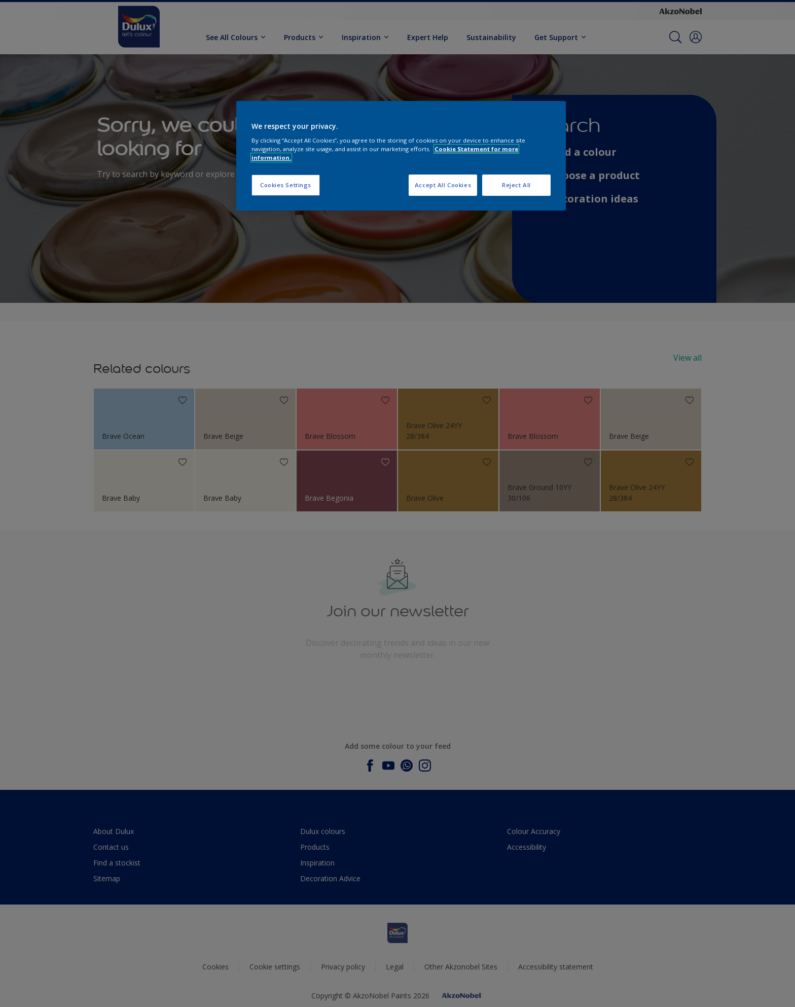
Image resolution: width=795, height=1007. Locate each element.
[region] (401, 156)
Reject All (516, 185)
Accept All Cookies (443, 185)
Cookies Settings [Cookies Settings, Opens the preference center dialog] (285, 185)
